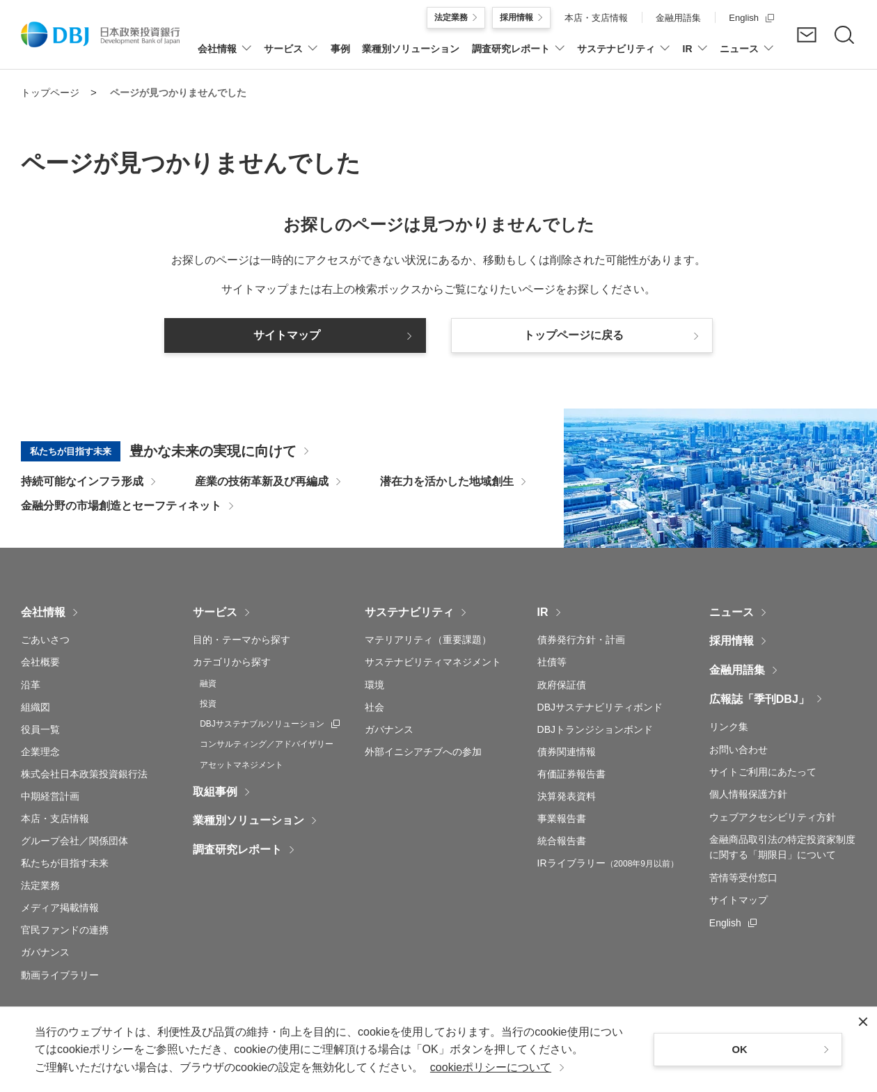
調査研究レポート (237, 849)
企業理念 (40, 751)
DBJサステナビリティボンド (600, 707)
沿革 (30, 684)
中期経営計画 (50, 796)
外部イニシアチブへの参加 (423, 751)
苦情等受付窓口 (743, 877)
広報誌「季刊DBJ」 (759, 699)
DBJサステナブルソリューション (270, 723)
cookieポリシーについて (490, 1067)
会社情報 (43, 612)
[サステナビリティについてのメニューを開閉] (623, 55)
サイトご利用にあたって (762, 771)
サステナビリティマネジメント (433, 661)
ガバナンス (45, 952)
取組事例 (215, 792)
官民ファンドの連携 (65, 929)
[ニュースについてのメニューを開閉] (747, 55)
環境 (374, 684)
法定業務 (40, 885)
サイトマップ (738, 899)
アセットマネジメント (241, 765)
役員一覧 (40, 729)
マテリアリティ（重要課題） (428, 639)
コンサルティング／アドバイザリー (266, 744)
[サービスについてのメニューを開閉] (291, 55)
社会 (374, 707)
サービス (215, 612)
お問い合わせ (738, 749)
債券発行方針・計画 (581, 639)
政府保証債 (561, 684)
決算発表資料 (566, 796)
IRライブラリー (608, 863)
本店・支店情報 (55, 818)
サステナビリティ (409, 612)
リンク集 (728, 726)
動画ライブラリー (60, 975)
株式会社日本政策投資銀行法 (84, 774)
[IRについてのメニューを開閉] (695, 55)
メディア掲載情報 (60, 907)
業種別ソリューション (248, 820)
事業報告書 (561, 818)
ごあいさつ (45, 639)
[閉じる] (863, 1021)
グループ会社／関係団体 (74, 840)
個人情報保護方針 (748, 794)
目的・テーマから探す (241, 639)
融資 (208, 683)
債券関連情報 (566, 751)
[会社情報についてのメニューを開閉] (225, 55)
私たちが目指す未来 (65, 863)
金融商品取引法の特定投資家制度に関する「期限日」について (782, 847)
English (733, 921)
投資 (208, 704)
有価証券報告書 (571, 774)
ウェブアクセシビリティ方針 (772, 817)
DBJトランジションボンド (595, 729)
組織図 (35, 707)
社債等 (552, 661)
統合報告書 (561, 840)
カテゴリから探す (232, 661)
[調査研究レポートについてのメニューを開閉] (518, 55)
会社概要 (40, 661)
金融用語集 (737, 670)
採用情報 (731, 641)
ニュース (731, 612)
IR (542, 612)
